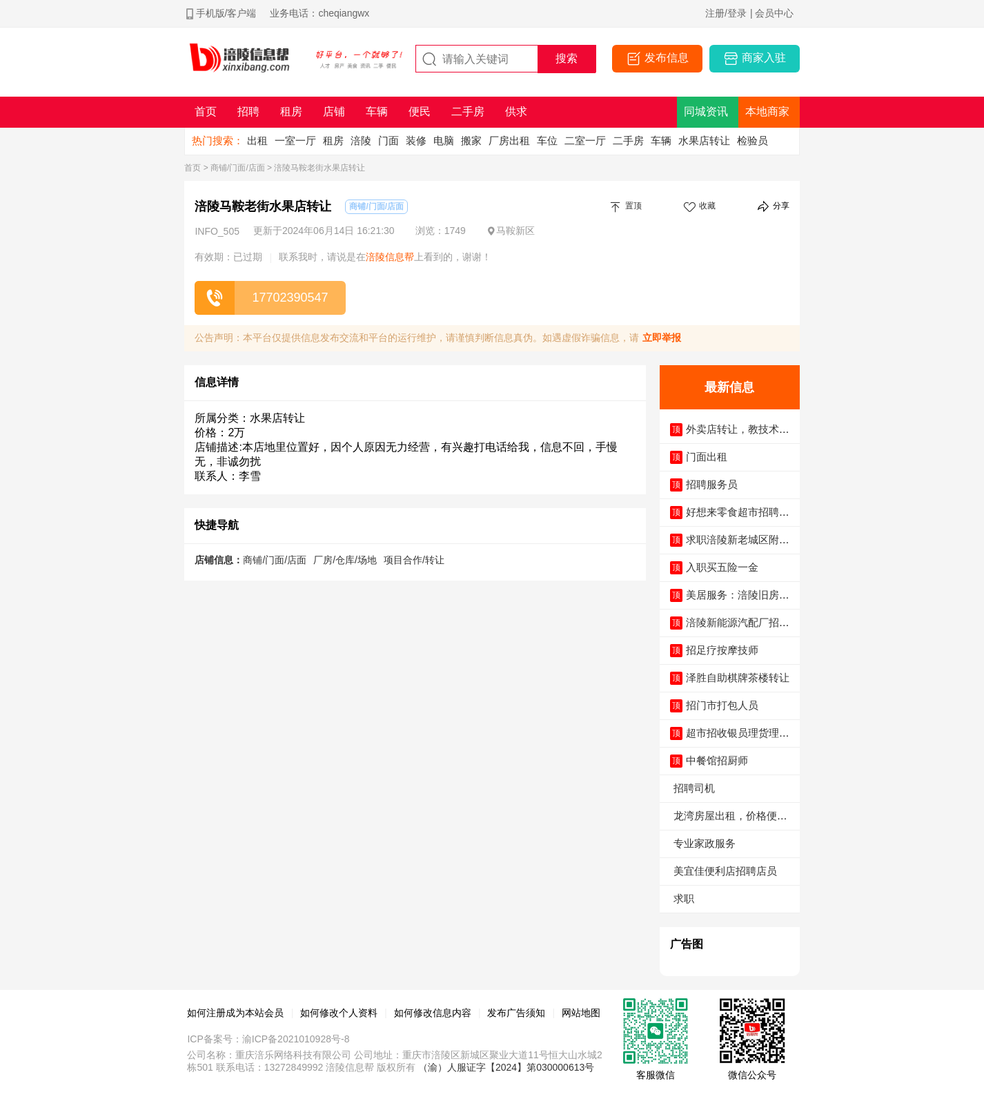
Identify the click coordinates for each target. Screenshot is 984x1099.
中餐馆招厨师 (717, 760)
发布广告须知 (516, 1012)
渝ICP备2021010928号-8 (296, 1038)
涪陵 (361, 140)
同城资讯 (706, 111)
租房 (333, 140)
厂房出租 (509, 140)
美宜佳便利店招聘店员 (725, 871)
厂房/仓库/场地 (345, 559)
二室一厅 (585, 140)
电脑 (443, 140)
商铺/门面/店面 (237, 168)
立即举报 (661, 337)
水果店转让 (704, 140)
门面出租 (706, 457)
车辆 (661, 140)
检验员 (752, 140)
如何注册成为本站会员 (235, 1012)
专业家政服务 (704, 843)
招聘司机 (694, 788)
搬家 (471, 140)
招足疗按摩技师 (722, 650)
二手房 (628, 140)
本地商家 (767, 111)
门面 (388, 140)
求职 (683, 898)
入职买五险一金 (722, 567)
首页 (192, 168)
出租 (257, 140)
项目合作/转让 (414, 559)
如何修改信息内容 (432, 1012)
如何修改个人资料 (338, 1012)
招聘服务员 (712, 484)
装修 (416, 140)
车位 (547, 140)
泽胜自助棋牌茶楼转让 (737, 677)
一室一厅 (295, 140)
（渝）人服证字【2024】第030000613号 (506, 1067)
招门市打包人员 (722, 705)
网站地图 (581, 1012)
